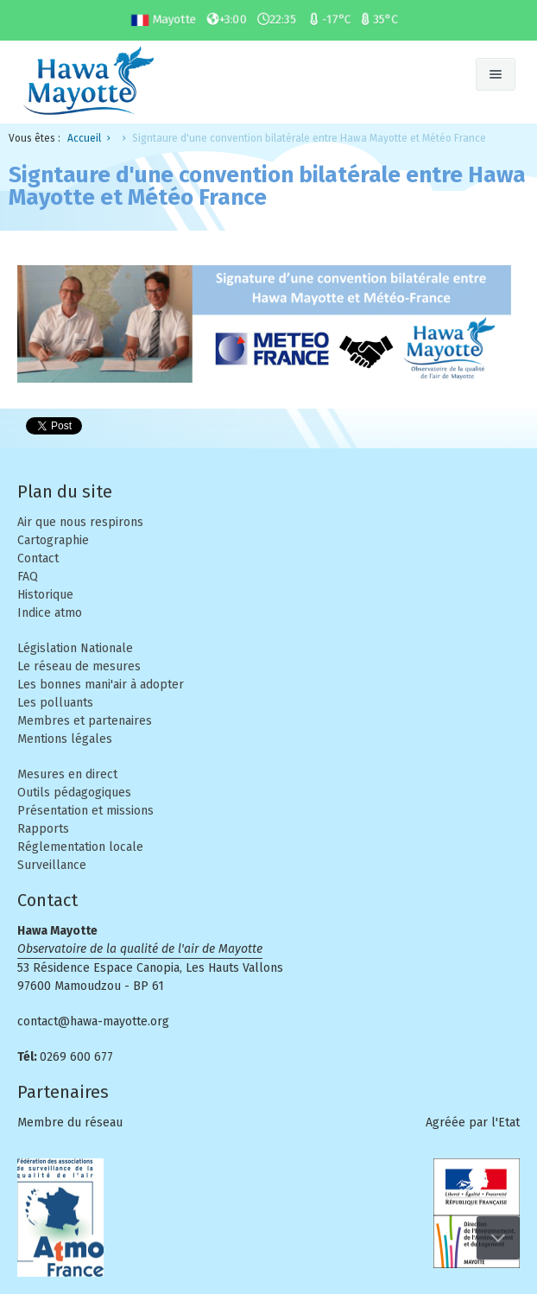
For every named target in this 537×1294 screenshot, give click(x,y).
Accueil (84, 138)
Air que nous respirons (80, 522)
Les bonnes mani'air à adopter (100, 684)
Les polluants (55, 702)
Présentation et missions (85, 810)
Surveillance (51, 865)
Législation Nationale (75, 648)
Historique (45, 594)
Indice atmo (49, 613)
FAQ (27, 576)
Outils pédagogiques (74, 792)
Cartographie (53, 540)
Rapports (43, 828)
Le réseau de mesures (79, 666)
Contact (38, 558)
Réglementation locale (80, 847)
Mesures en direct (67, 774)
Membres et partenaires (84, 721)
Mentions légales (64, 739)
